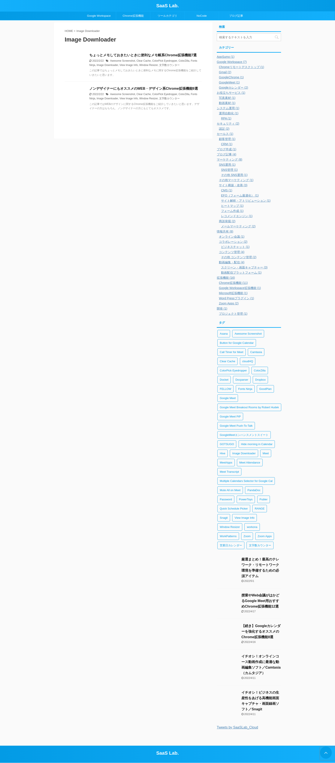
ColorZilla (183, 60)
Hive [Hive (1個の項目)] (222, 453)
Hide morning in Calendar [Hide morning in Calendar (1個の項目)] (256, 444)
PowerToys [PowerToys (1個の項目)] (246, 499)
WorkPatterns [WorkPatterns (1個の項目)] (228, 536)
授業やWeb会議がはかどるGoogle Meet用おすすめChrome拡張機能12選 (260, 600)
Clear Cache (143, 60)
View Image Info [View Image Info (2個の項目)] (244, 517)
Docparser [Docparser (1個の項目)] (241, 379)
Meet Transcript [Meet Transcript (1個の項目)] (229, 471)
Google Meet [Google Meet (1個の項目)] (228, 398)
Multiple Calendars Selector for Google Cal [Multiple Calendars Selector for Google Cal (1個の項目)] (246, 481)
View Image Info (129, 65)
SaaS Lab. (167, 5)
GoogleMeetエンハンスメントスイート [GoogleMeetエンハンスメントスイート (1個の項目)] (244, 435)
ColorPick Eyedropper (164, 60)
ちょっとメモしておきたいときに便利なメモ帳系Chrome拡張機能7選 (143, 55)
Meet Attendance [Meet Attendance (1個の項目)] (249, 462)
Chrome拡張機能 (133, 15)
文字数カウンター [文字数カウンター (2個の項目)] (260, 545)
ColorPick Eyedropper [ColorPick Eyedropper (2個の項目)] (233, 370)
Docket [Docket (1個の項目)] (224, 379)
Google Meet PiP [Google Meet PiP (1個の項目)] (230, 416)
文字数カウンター (169, 65)
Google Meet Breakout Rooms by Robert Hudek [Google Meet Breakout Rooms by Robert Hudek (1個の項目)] (249, 407)
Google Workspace (99, 15)
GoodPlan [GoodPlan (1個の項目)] (265, 388)
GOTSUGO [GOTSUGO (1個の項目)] (227, 444)
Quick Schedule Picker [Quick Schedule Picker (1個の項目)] (234, 508)
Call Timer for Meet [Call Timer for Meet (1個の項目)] (231, 352)
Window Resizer (148, 65)
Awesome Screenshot (122, 60)
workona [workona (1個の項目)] (252, 527)
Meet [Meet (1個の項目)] (266, 453)
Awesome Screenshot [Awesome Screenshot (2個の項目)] (248, 333)
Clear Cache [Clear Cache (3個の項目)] (227, 361)
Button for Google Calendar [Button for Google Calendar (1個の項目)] (237, 342)
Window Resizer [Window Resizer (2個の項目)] (230, 527)
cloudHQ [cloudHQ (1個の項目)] (247, 361)
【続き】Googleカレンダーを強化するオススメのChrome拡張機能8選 (261, 631)
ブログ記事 (236, 15)
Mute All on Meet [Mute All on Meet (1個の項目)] (230, 490)
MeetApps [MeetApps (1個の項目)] (226, 462)
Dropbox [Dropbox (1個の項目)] (260, 379)
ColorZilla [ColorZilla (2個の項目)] (260, 370)
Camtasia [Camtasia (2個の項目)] (256, 352)
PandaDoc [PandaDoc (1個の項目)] (253, 490)
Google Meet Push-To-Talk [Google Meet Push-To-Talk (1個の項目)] (236, 425)
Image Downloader (107, 65)
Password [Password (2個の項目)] (226, 499)
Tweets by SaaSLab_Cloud (237, 727)
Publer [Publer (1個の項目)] (264, 499)
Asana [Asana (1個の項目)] (224, 333)
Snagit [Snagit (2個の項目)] (224, 517)
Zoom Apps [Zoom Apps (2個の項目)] (265, 536)
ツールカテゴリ (167, 15)
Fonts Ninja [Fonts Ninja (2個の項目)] (245, 388)
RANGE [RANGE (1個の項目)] (260, 508)
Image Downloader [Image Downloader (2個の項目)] (244, 453)
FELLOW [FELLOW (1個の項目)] (225, 388)
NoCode (202, 15)
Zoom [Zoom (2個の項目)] (247, 536)
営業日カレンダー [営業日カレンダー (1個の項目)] (231, 545)
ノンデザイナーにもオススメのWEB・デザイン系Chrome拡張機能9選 (143, 88)
